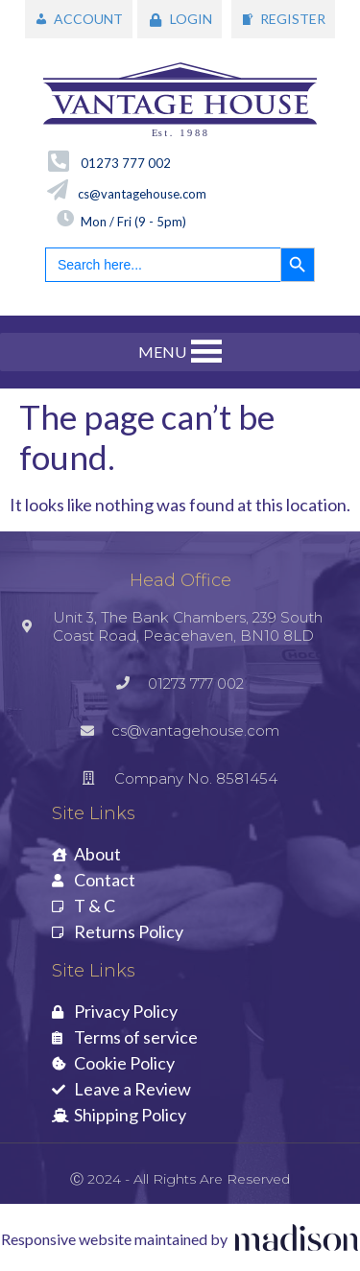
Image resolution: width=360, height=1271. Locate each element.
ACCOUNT (88, 19)
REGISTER (292, 19)
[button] (162, 352)
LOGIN (191, 19)
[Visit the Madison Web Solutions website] (180, 1240)
